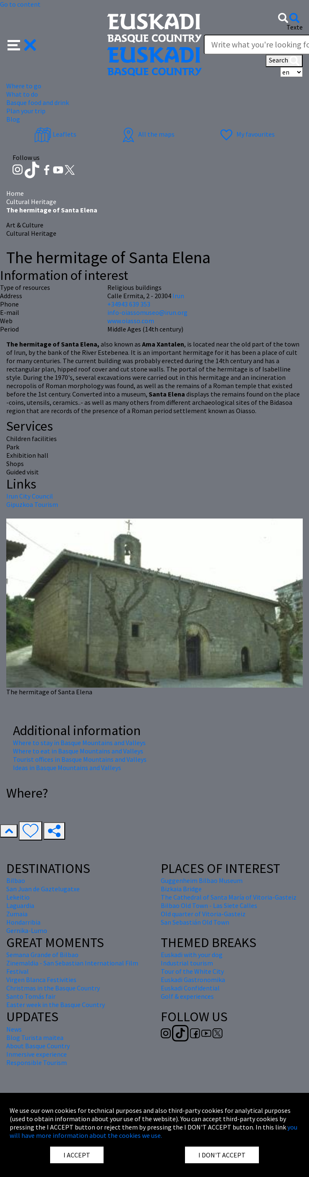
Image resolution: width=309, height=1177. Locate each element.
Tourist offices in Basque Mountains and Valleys (80, 759)
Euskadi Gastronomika (193, 979)
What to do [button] (22, 94)
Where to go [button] (23, 86)
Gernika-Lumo (26, 930)
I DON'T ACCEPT (222, 1155)
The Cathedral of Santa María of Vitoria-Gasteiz (228, 897)
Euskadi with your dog (192, 954)
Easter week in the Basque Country (55, 1004)
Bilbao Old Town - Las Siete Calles (209, 905)
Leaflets (55, 134)
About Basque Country (38, 1046)
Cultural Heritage (31, 201)
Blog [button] (13, 119)
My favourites (246, 134)
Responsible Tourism (36, 1062)
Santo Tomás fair (31, 996)
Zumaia (17, 914)
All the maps (147, 134)
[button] (22, 44)
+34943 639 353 (128, 304)
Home (15, 193)
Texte (294, 27)
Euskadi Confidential (190, 988)
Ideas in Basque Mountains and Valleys (67, 767)
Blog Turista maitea (34, 1037)
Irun (178, 296)
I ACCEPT (76, 1155)
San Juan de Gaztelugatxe (43, 889)
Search (284, 61)
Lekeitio (18, 897)
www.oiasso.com (130, 321)
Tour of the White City (192, 971)
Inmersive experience (36, 1054)
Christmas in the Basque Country (53, 988)
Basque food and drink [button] (37, 102)
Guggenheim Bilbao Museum (202, 880)
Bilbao (15, 880)
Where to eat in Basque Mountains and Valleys (78, 751)
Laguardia (20, 905)
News (14, 1029)
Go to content (20, 4)
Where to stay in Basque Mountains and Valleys (79, 742)
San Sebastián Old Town (195, 922)
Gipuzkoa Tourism (32, 504)
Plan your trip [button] (26, 111)
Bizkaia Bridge (181, 889)
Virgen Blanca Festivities (41, 979)
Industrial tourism (187, 963)
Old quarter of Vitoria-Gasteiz (203, 914)
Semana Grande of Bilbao (42, 954)
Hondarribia (23, 922)
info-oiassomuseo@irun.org (147, 312)
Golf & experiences (187, 996)
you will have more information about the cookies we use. (153, 1131)
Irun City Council (29, 496)
